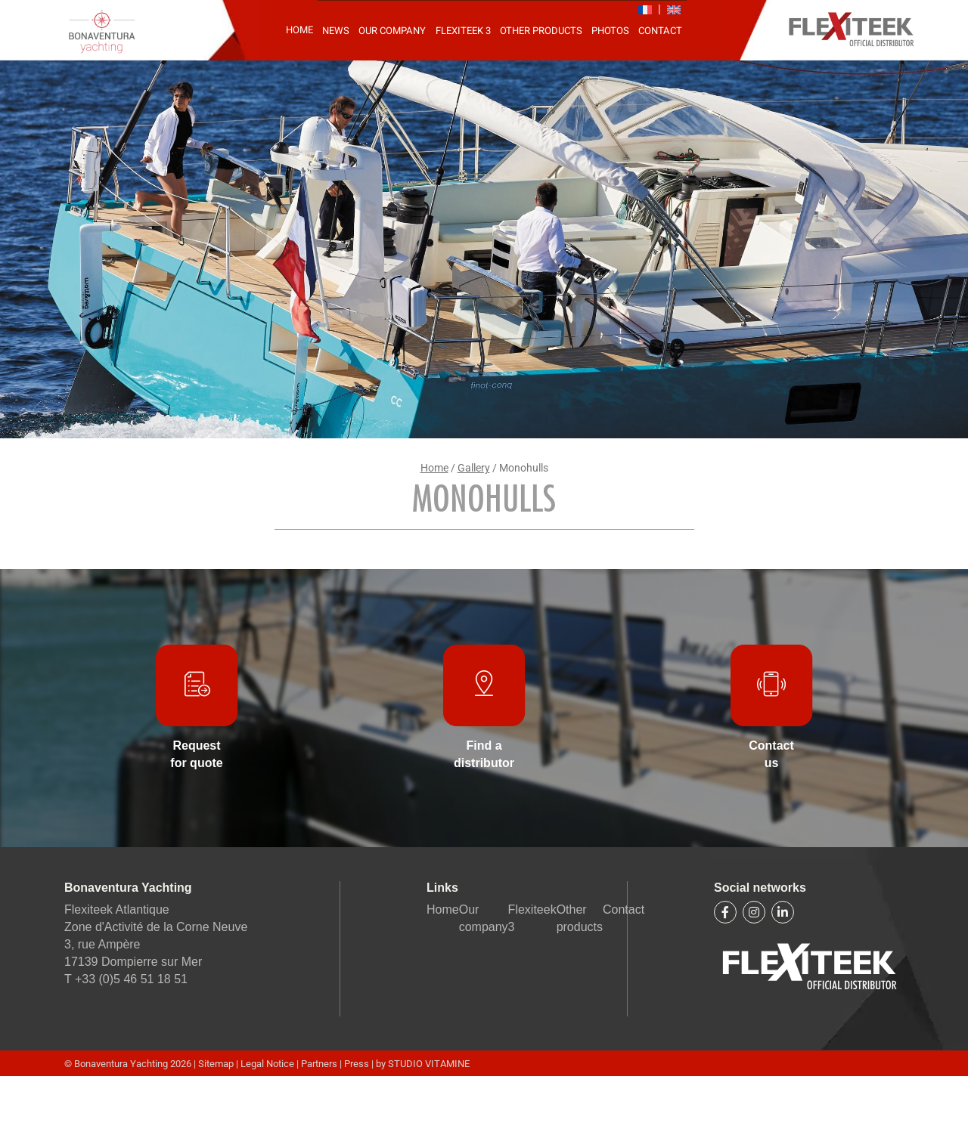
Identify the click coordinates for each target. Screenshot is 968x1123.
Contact (660, 30)
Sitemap (217, 1063)
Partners (319, 1063)
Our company (392, 30)
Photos (610, 30)
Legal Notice (268, 1063)
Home (299, 30)
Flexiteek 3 (463, 30)
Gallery (474, 468)
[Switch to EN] (673, 10)
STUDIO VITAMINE (429, 1063)
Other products (541, 30)
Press (356, 1063)
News (335, 30)
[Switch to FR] (645, 10)
